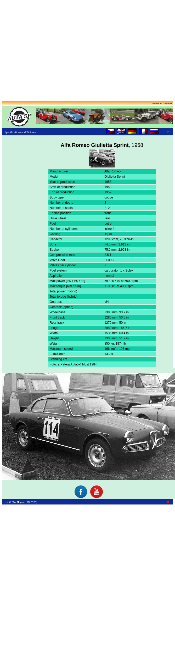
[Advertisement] (86, 51)
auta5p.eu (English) (162, 103)
